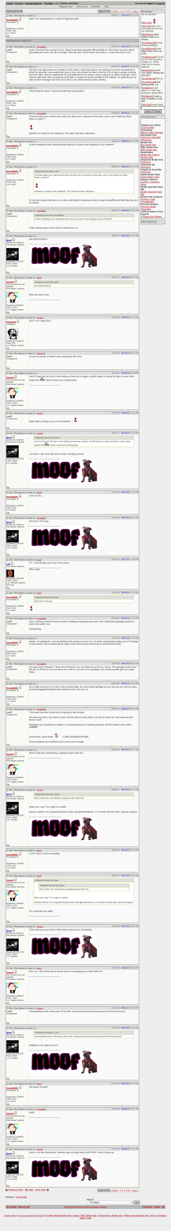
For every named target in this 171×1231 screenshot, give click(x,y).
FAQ (106, 6)
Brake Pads (10, 1215)
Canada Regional (33, 3)
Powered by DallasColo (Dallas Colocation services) (85, 1207)
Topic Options (14, 11)
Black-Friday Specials (152, 132)
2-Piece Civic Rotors (151, 216)
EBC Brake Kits (149, 150)
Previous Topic (15, 1190)
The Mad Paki (21, 1197)
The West (48, 3)
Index (31, 1190)
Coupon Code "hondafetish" (148, 200)
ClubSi (9, 3)
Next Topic (40, 1190)
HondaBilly (12, 20)
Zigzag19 (11, 322)
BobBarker (147, 34)
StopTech (146, 162)
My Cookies (11, 1207)
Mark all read (24, 1207)
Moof (39, 278)
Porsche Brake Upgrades (148, 207)
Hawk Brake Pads (150, 177)
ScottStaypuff (149, 43)
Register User (66, 6)
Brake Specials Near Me (136, 1215)
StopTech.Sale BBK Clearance (151, 138)
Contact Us (147, 1207)
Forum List (82, 6)
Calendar (95, 6)
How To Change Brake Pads (31, 1215)
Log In (161, 3)
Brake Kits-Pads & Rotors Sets (150, 156)
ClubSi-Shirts (147, 127)
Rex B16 (146, 22)
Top (7, 36)
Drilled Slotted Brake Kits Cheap (63, 1215)
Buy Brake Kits (148, 145)
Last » (136, 11)
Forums (19, 3)
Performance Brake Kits (110, 1215)
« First (114, 11)
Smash (10, 282)
